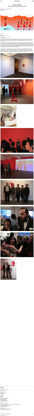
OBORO (17, 1)
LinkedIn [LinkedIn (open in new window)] (1, 396)
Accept (4, 415)
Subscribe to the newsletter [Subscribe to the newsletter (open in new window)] (4, 403)
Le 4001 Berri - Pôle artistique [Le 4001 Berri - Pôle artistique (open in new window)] (4, 398)
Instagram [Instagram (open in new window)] (1, 395)
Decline (2, 415)
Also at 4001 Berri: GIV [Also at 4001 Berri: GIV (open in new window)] (3, 399)
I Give (1, 402)
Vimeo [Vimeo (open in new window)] (1, 397)
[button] (1, 1)
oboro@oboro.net (2, 393)
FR (33, 1)
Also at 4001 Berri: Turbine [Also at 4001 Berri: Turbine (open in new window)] (4, 400)
